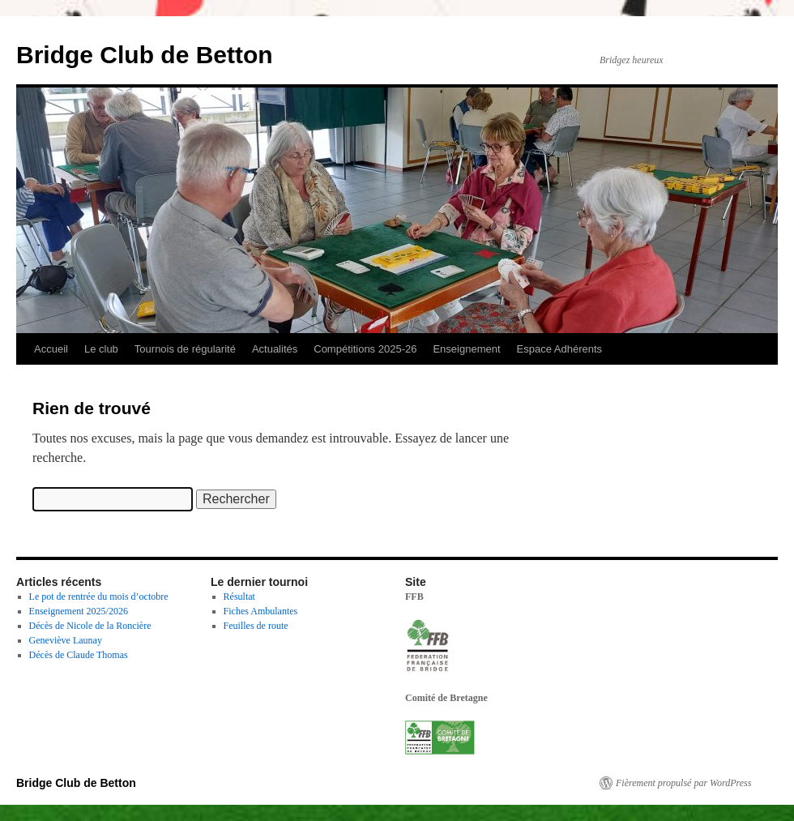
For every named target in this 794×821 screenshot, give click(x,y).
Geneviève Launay (65, 640)
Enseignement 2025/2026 (78, 611)
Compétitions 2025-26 (365, 349)
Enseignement (466, 349)
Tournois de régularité (185, 349)
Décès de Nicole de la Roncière (90, 625)
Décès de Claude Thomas (78, 655)
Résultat (239, 596)
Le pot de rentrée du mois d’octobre (99, 596)
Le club (101, 349)
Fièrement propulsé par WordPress (683, 783)
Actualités (274, 349)
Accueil (51, 349)
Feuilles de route (256, 625)
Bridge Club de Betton (144, 54)
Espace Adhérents (560, 349)
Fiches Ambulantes (261, 611)
